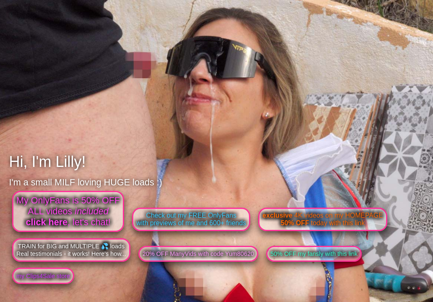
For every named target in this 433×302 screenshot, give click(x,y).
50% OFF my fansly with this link (314, 253)
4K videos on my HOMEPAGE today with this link (322, 219)
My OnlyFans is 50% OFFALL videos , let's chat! (68, 211)
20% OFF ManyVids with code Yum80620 (198, 253)
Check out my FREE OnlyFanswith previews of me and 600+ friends (191, 219)
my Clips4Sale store (43, 276)
